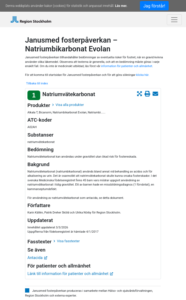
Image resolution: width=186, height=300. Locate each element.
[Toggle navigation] (174, 19)
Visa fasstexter (67, 241)
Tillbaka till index (37, 83)
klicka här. (142, 75)
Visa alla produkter (68, 105)
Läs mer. (121, 6)
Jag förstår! (154, 6)
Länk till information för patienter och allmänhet (70, 274)
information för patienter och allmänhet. (127, 66)
